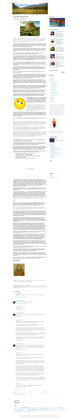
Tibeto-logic (52, 156)
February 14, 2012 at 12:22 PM (21, 380)
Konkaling (26, 191)
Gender (25, 408)
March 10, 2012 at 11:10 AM (20, 387)
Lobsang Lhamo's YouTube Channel (56, 149)
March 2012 (53, 90)
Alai (14, 407)
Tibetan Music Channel (54, 155)
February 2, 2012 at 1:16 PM (20, 309)
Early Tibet (52, 146)
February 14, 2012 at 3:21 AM (21, 349)
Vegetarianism (19, 411)
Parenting (19, 410)
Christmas (40, 407)
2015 (51, 76)
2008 (51, 101)
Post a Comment (17, 389)
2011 (51, 97)
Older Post (44, 392)
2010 (51, 98)
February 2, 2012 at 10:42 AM (21, 303)
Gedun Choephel (20, 408)
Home (30, 392)
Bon (19, 407)
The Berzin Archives (53, 151)
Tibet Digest (52, 154)
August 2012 (53, 85)
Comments (52, 177)
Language (43, 408)
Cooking (56, 407)
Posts (51, 175)
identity (35, 408)
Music (15, 410)
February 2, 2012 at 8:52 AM (20, 297)
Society (59, 410)
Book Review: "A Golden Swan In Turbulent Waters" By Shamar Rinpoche (59, 39)
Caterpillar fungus (35, 407)
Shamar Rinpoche (54, 410)
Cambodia (31, 407)
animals (17, 407)
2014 (51, 78)
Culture (59, 407)
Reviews (36, 410)
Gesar (28, 408)
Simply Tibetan (52, 150)
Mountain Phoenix (19, 300)
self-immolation (48, 410)
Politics (29, 410)
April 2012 (53, 89)
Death (63, 407)
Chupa (44, 407)
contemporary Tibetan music (50, 407)
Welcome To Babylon (54, 93)
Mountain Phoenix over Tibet (28, 5)
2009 (51, 100)
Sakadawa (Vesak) (42, 410)
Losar (47, 408)
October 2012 (53, 83)
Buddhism (24, 407)
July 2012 (53, 86)
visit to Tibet (27, 411)
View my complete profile (59, 140)
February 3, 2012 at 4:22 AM (20, 316)
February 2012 (53, 92)
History (32, 408)
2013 (51, 79)
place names (24, 410)
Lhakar (35, 258)
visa (23, 411)
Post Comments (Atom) (21, 393)
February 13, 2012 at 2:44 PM (21, 340)
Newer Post (15, 392)
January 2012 (53, 95)
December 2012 (54, 82)
